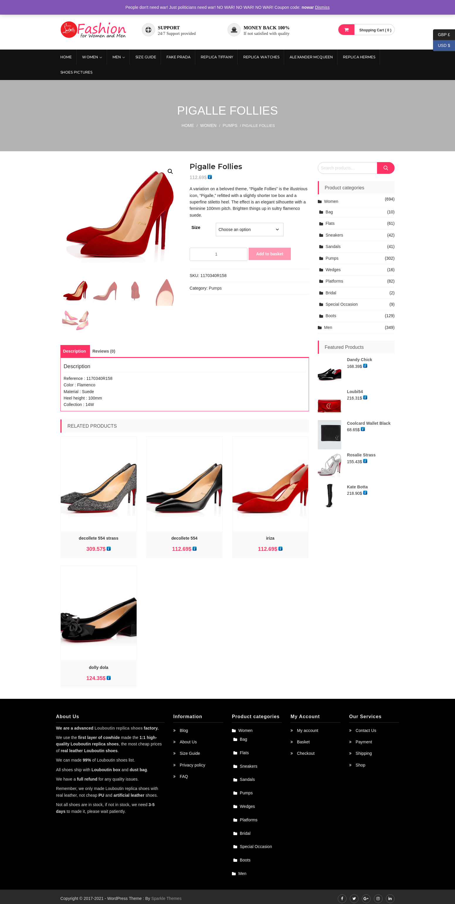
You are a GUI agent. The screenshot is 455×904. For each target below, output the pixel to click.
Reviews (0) (103, 355)
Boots (331, 315)
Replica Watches (261, 57)
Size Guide (145, 57)
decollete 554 (184, 542)
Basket (303, 745)
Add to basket (269, 254)
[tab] (74, 355)
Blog (184, 734)
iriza (270, 542)
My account (307, 734)
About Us (188, 745)
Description (74, 355)
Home (66, 57)
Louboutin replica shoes (119, 732)
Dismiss (322, 7)
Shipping (364, 757)
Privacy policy (192, 769)
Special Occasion (342, 304)
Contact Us (366, 734)
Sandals (333, 246)
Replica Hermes (359, 57)
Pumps (230, 125)
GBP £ (441, 34)
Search (385, 167)
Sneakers (334, 235)
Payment (364, 745)
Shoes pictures (76, 72)
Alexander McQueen (311, 57)
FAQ (184, 780)
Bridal (331, 292)
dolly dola (98, 671)
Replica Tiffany (217, 57)
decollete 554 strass (98, 542)
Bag (329, 212)
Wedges (333, 269)
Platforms (334, 281)
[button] (170, 171)
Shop (360, 769)
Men (117, 57)
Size (195, 227)
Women (90, 57)
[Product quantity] (218, 254)
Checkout (306, 757)
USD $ (441, 45)
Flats (330, 223)
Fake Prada (179, 57)
